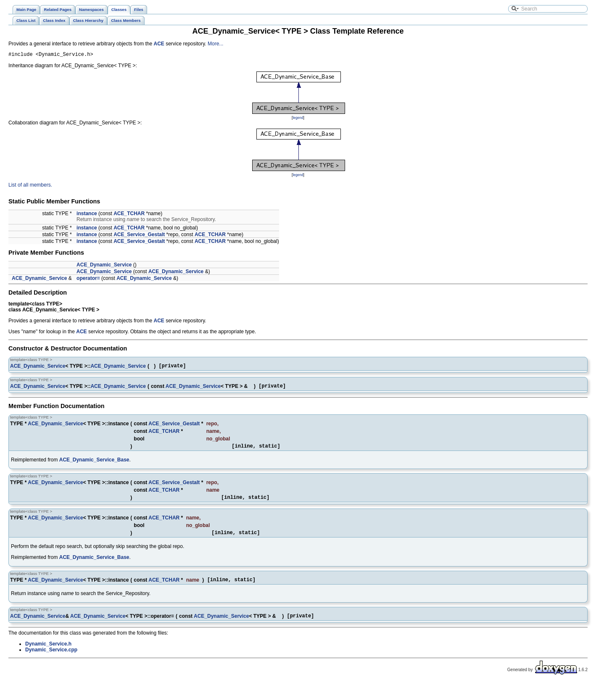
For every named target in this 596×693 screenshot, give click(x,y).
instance (86, 215)
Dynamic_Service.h (48, 654)
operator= (88, 279)
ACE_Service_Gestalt (139, 236)
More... (215, 44)
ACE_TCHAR (129, 215)
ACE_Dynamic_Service (104, 266)
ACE (159, 44)
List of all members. (30, 186)
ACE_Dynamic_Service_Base (94, 465)
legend (298, 119)
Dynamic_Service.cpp (51, 660)
